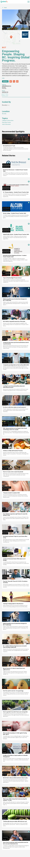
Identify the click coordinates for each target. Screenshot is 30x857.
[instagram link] (17, 81)
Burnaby (4, 28)
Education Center (6, 122)
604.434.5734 (5, 92)
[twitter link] (14, 81)
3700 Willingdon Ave (6, 85)
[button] (11, 37)
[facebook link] (11, 81)
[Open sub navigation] (28, 2)
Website (5, 81)
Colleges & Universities (7, 120)
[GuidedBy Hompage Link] (4, 2)
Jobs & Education (6, 26)
